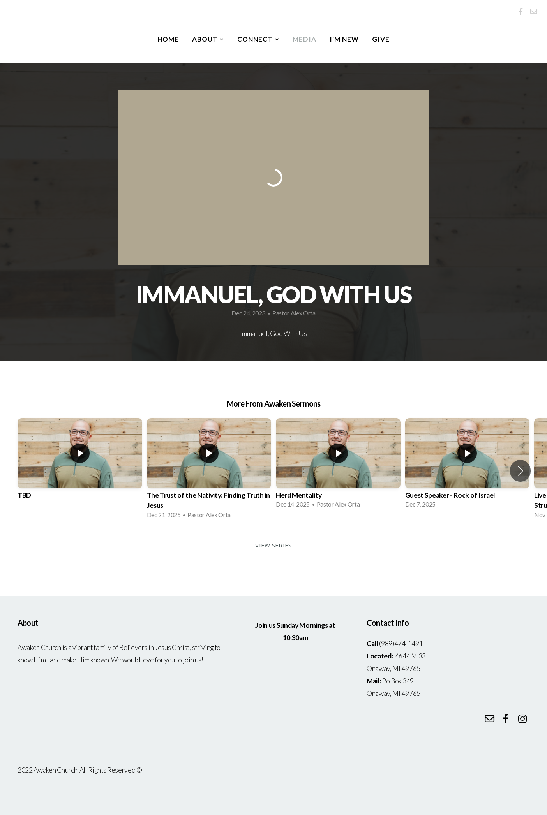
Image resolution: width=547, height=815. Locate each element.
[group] (80, 465)
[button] (520, 470)
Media (304, 39)
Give (381, 39)
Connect (258, 39)
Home (168, 39)
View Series (273, 545)
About (208, 39)
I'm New (344, 39)
